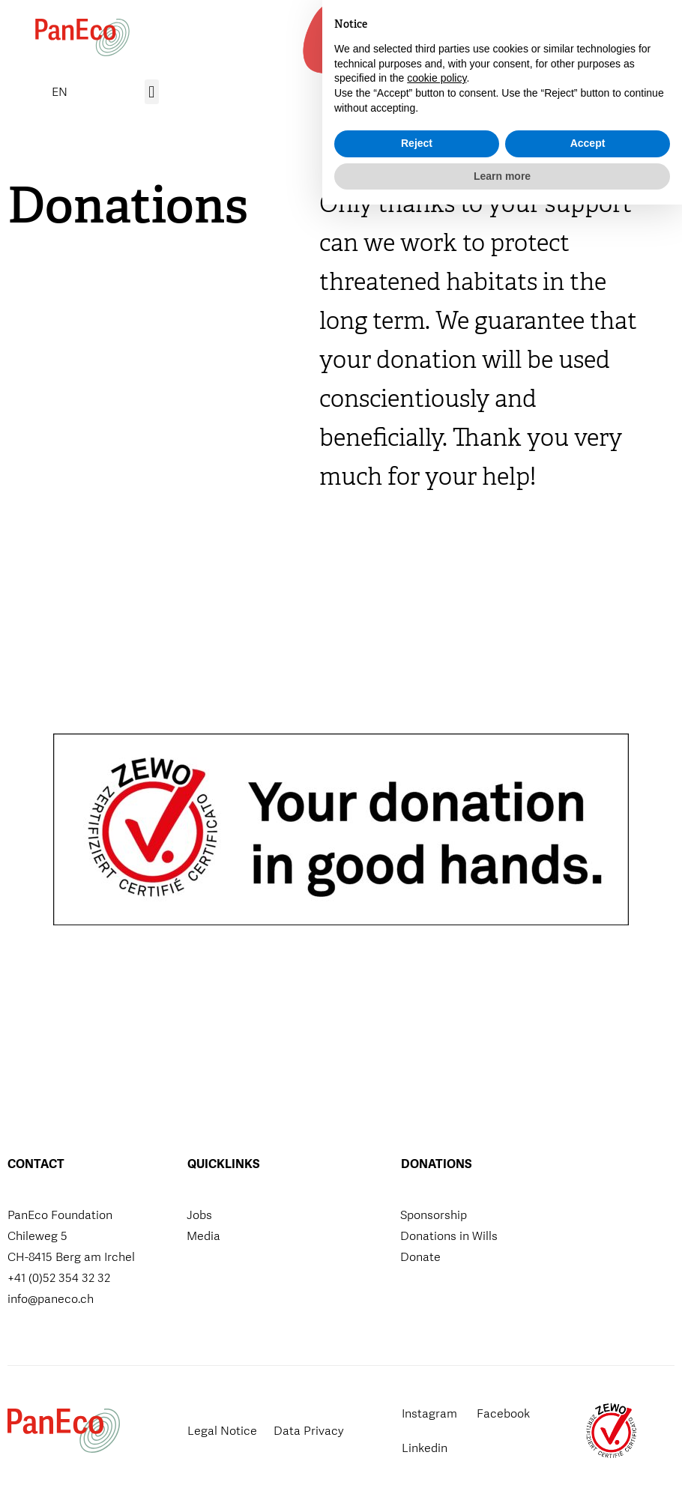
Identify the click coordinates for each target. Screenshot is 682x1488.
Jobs (199, 1215)
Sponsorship (433, 1215)
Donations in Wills (449, 1236)
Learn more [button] (502, 1459)
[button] (620, 38)
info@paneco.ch (50, 1299)
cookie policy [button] (436, 1361)
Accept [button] (588, 1427)
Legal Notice (222, 1431)
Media (203, 1236)
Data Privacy (309, 1431)
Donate (420, 1257)
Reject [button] (416, 1427)
